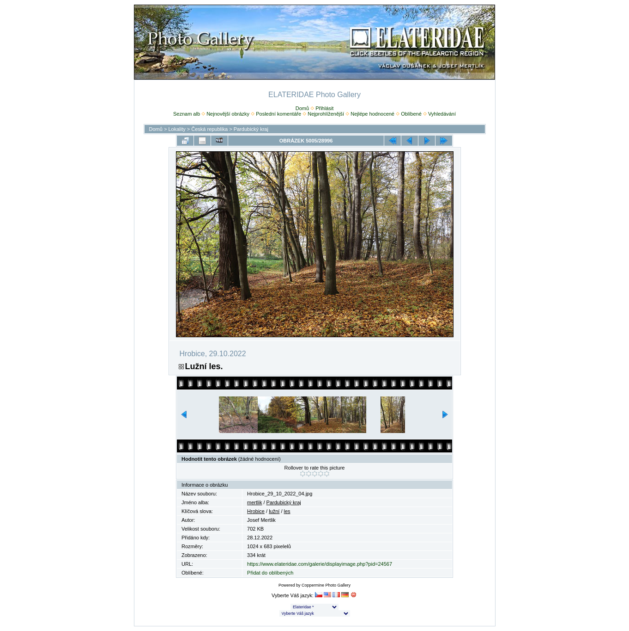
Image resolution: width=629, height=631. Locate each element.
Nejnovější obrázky (227, 114)
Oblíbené (411, 114)
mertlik (254, 502)
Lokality (176, 129)
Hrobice (256, 511)
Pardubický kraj (251, 129)
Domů (302, 108)
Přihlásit (324, 108)
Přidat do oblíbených (270, 572)
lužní (274, 511)
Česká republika (209, 129)
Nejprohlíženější (326, 114)
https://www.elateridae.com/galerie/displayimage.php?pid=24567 (319, 564)
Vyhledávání (442, 114)
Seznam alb (186, 114)
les (287, 511)
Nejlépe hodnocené (372, 114)
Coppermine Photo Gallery (326, 585)
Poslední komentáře (278, 114)
